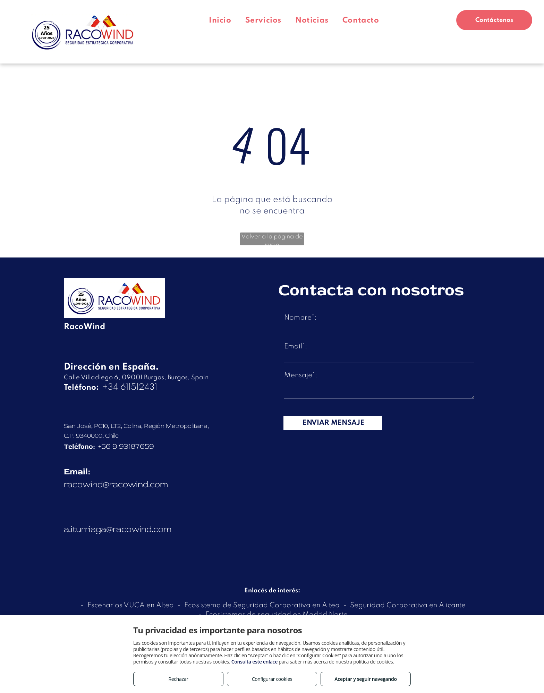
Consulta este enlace (254, 661)
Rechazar (178, 679)
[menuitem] (220, 20)
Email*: (295, 346)
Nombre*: (300, 317)
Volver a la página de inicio (272, 239)
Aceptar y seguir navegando (365, 679)
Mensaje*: (300, 375)
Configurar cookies (272, 679)
